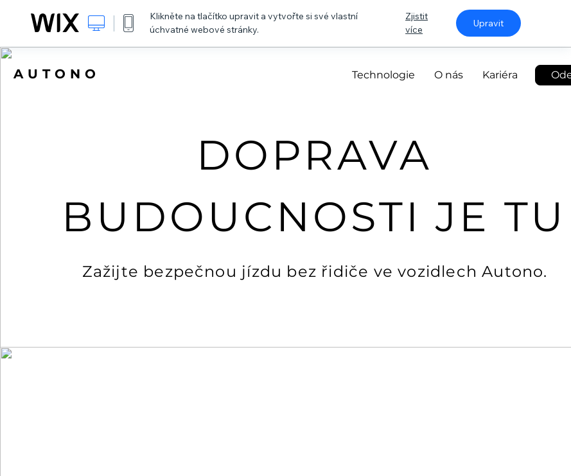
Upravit (488, 23)
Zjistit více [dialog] (416, 22)
